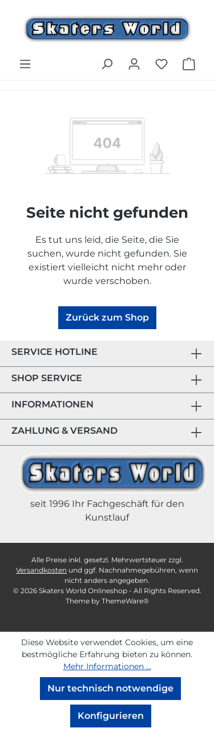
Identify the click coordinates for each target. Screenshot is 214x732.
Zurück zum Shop (107, 317)
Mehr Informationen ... (107, 666)
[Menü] (25, 64)
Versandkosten (41, 570)
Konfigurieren (111, 715)
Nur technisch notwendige (110, 688)
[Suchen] (106, 64)
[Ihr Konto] (134, 64)
